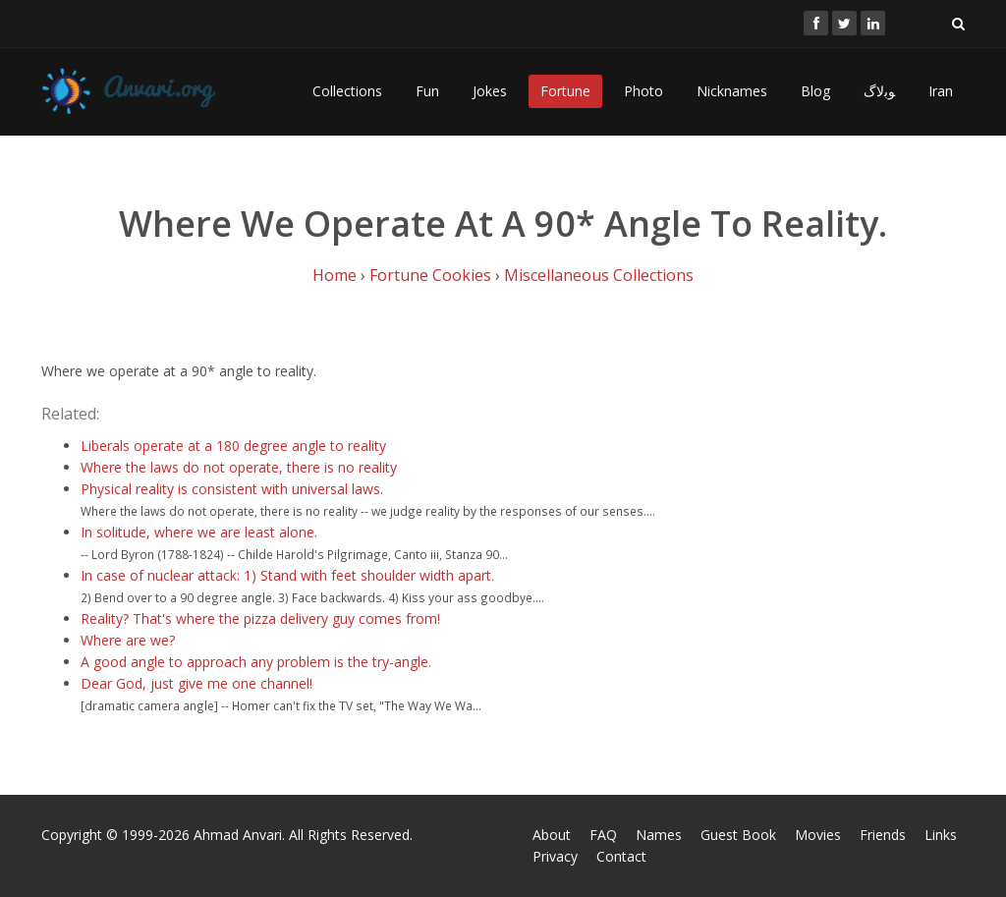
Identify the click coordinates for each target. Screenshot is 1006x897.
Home (334, 275)
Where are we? (128, 640)
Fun (427, 91)
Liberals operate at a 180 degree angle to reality (233, 445)
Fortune (565, 91)
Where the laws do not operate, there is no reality (239, 467)
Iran (940, 91)
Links (940, 834)
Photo (643, 91)
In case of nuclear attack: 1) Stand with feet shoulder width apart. (287, 575)
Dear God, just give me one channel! (196, 683)
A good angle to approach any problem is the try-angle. (256, 661)
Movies (818, 834)
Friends (883, 834)
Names (659, 834)
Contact (621, 856)
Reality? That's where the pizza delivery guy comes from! (260, 618)
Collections (347, 91)
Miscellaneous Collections (599, 275)
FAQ (603, 834)
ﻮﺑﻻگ (879, 91)
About (551, 834)
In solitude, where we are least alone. (199, 532)
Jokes (490, 91)
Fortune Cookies (430, 275)
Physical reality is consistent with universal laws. (232, 488)
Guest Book (738, 834)
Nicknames (732, 91)
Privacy (555, 856)
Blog (815, 91)
